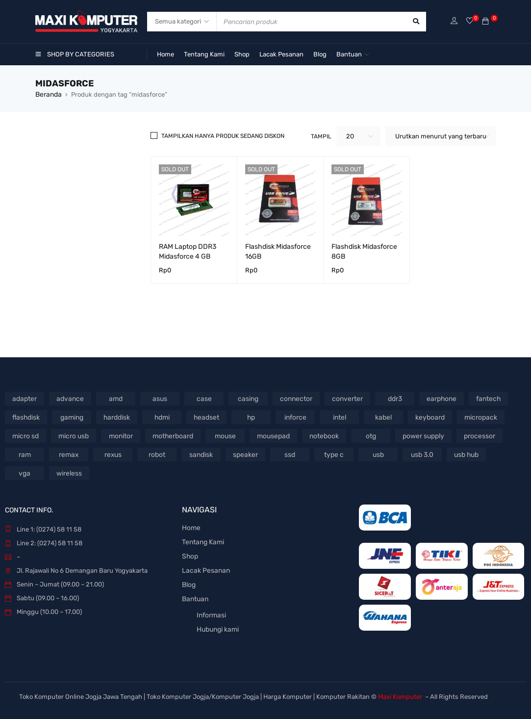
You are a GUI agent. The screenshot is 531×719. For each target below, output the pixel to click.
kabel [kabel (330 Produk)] (381, 416)
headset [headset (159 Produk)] (205, 416)
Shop (189, 554)
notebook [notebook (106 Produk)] (317, 435)
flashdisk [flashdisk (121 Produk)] (25, 416)
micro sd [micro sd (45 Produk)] (25, 435)
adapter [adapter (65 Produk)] (24, 397)
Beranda (47, 94)
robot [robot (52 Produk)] (157, 453)
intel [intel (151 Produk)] (337, 416)
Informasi (211, 611)
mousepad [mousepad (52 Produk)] (268, 435)
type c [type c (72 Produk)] (334, 453)
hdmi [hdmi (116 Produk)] (161, 416)
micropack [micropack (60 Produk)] (475, 416)
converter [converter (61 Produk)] (341, 397)
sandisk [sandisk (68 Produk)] (201, 453)
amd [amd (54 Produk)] (113, 397)
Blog (188, 582)
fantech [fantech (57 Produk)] (479, 397)
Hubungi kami (217, 625)
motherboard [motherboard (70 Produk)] (170, 435)
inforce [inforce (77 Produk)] (293, 416)
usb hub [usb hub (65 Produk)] (466, 453)
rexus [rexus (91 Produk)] (112, 453)
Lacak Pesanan (204, 568)
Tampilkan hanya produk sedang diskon (222, 135)
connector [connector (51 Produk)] (292, 397)
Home (190, 527)
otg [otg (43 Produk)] (363, 435)
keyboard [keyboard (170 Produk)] (427, 416)
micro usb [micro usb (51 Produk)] (72, 435)
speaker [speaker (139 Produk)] (245, 453)
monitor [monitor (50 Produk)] (118, 435)
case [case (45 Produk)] (201, 397)
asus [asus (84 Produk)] (158, 397)
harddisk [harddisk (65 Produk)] (116, 416)
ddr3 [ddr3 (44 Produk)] (387, 397)
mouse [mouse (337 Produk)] (221, 435)
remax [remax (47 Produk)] (68, 453)
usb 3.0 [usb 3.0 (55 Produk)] (422, 453)
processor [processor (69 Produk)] (469, 435)
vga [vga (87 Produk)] (24, 472)
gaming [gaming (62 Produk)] (71, 416)
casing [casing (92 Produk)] (245, 397)
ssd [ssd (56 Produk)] (289, 453)
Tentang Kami (202, 540)
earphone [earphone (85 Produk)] (433, 397)
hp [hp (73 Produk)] (249, 416)
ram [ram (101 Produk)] (24, 453)
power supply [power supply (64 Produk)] (415, 435)
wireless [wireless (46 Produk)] (69, 472)
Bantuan (194, 595)
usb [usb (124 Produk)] (377, 453)
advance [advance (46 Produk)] (68, 397)
